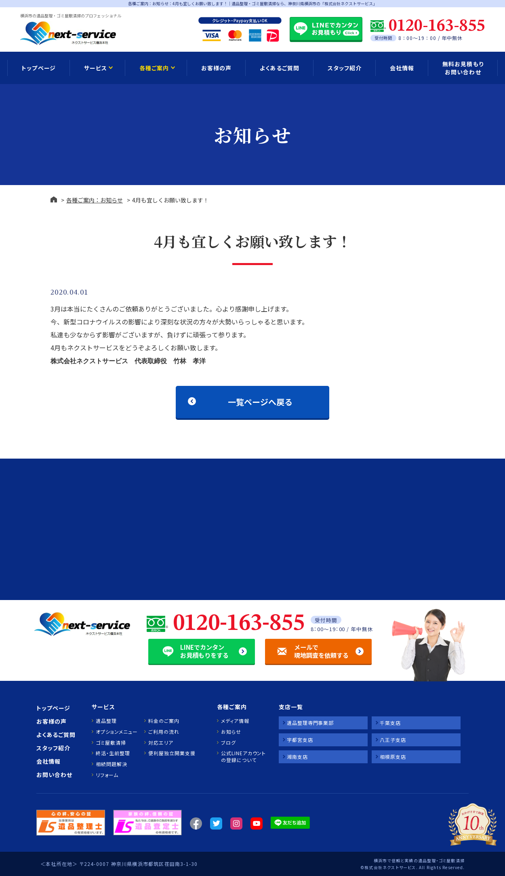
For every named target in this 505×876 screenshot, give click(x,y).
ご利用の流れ (163, 732)
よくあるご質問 (279, 68)
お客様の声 (216, 68)
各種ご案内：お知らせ (94, 200)
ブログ (228, 742)
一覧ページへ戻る (260, 402)
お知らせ (231, 732)
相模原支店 (393, 756)
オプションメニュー (116, 732)
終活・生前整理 (113, 753)
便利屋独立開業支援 (171, 753)
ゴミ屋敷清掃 (111, 742)
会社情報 (402, 68)
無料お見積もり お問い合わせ (462, 68)
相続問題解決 (111, 764)
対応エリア (160, 742)
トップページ (38, 68)
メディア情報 (235, 721)
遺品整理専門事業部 (310, 722)
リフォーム (107, 775)
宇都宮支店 (300, 739)
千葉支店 (390, 722)
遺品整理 (106, 721)
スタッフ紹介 (345, 68)
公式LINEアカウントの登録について (243, 756)
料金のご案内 (163, 721)
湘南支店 (297, 756)
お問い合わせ (54, 775)
